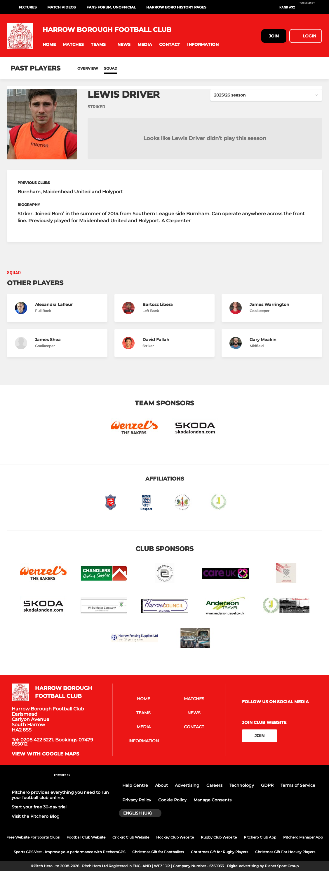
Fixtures (28, 7)
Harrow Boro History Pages (176, 7)
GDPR (267, 785)
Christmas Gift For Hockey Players (285, 852)
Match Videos (61, 7)
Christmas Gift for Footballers (158, 852)
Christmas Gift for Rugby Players (219, 852)
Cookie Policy (172, 800)
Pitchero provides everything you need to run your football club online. (60, 795)
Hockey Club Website (175, 837)
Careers (214, 785)
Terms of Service (298, 785)
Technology (241, 785)
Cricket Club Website (130, 837)
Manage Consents (212, 800)
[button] (49, 44)
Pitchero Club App (260, 837)
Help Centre (135, 785)
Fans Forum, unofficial (111, 7)
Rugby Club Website (219, 837)
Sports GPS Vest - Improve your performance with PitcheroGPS (69, 852)
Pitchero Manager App (303, 837)
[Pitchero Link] (310, 9)
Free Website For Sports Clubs (33, 837)
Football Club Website (86, 837)
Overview (87, 68)
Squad (110, 68)
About (161, 785)
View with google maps (45, 754)
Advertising (187, 785)
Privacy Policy (136, 800)
